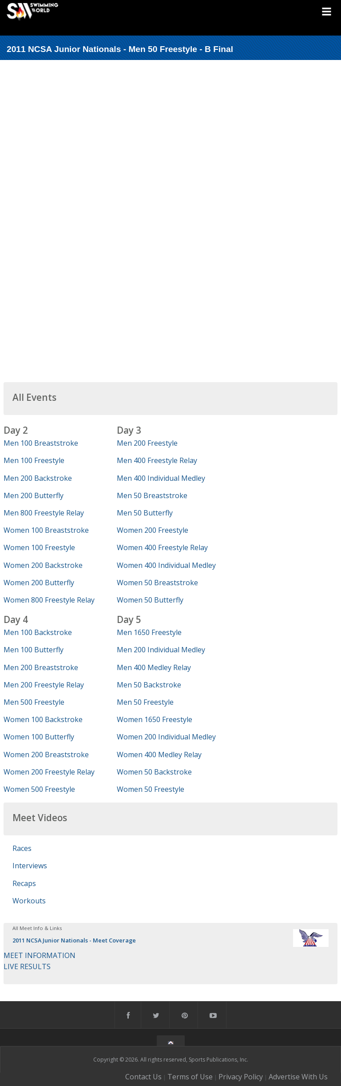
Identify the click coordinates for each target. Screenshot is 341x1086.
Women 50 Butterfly (150, 600)
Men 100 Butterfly (33, 650)
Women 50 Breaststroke (157, 582)
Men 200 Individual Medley (161, 650)
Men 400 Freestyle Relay (157, 460)
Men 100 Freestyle (34, 460)
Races (22, 848)
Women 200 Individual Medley (166, 737)
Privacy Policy (240, 1077)
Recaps (24, 883)
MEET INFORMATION (39, 955)
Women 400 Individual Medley (166, 565)
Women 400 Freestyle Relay (162, 547)
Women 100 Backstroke (43, 719)
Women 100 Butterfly (39, 737)
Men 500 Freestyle (34, 702)
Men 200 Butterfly (33, 495)
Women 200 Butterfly (39, 582)
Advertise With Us (298, 1077)
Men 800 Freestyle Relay (44, 513)
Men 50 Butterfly (145, 513)
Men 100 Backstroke (38, 632)
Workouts (29, 901)
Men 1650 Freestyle (149, 632)
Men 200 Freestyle (147, 443)
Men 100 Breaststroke (41, 443)
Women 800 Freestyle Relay (49, 600)
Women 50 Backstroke (154, 772)
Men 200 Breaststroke (41, 667)
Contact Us (143, 1077)
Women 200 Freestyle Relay (49, 772)
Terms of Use (190, 1077)
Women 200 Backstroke (43, 565)
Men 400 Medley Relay (154, 667)
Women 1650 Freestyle (154, 719)
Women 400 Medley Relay (159, 754)
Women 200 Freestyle (152, 530)
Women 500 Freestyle (39, 789)
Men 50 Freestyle (145, 702)
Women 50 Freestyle (150, 789)
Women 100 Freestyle (39, 547)
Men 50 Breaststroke (152, 495)
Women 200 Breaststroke (46, 754)
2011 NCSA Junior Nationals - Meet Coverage (74, 940)
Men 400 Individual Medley (161, 478)
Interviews (29, 865)
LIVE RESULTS (27, 966)
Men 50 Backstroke (149, 685)
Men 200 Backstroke (38, 478)
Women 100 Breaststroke (46, 530)
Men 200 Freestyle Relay (44, 685)
